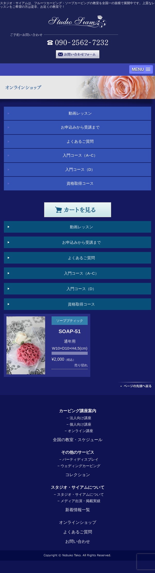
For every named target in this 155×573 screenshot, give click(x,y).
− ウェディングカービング (78, 466)
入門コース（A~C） (80, 155)
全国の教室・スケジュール (77, 439)
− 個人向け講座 (78, 424)
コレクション (77, 475)
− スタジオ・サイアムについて (79, 494)
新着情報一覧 (77, 510)
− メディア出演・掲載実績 (78, 501)
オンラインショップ (77, 522)
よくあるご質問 (80, 141)
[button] (141, 69)
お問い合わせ (77, 541)
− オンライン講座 (78, 431)
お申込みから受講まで (80, 127)
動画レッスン (80, 113)
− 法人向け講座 (78, 418)
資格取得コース (80, 183)
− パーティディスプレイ (78, 459)
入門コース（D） (80, 169)
